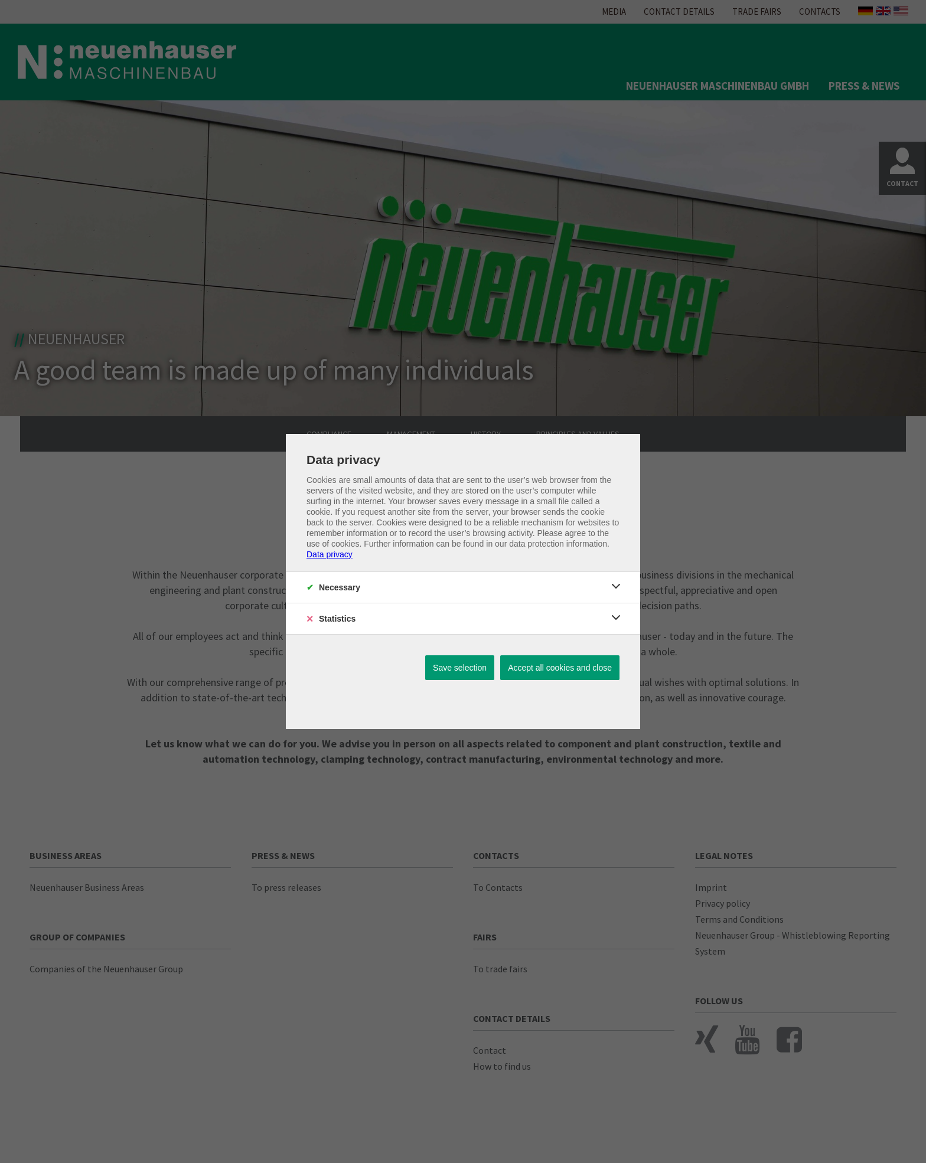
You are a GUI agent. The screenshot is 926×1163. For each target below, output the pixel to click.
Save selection (460, 667)
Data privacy (330, 554)
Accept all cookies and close (560, 667)
